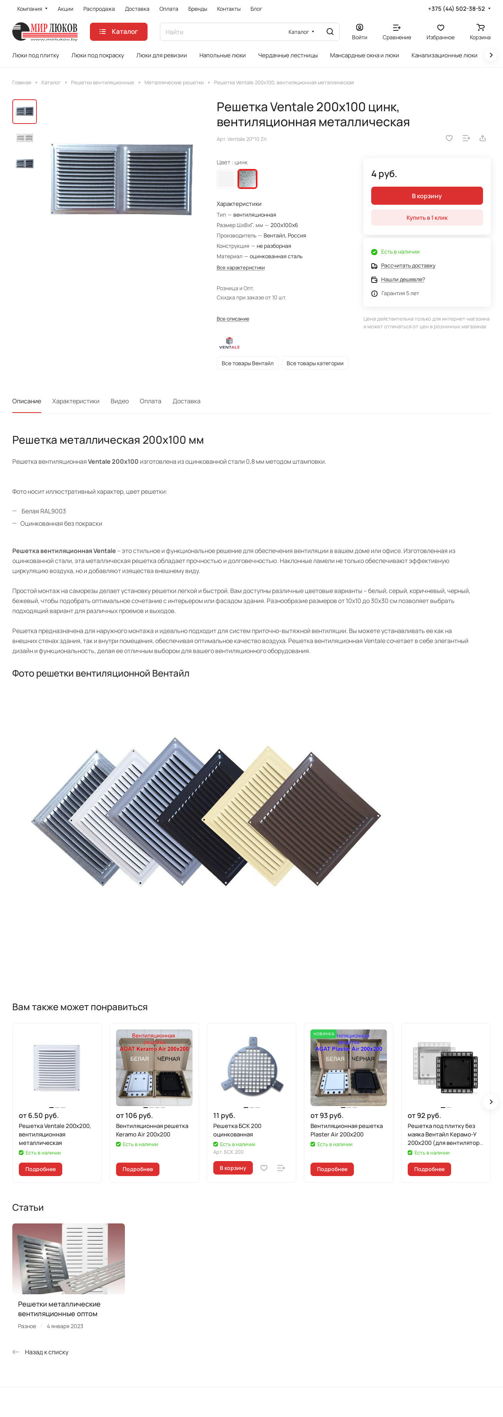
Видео (120, 401)
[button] (490, 1102)
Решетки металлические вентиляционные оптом (59, 1308)
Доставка (187, 401)
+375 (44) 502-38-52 (456, 8)
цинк (247, 179)
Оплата (150, 401)
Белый (226, 179)
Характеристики (76, 401)
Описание (26, 401)
